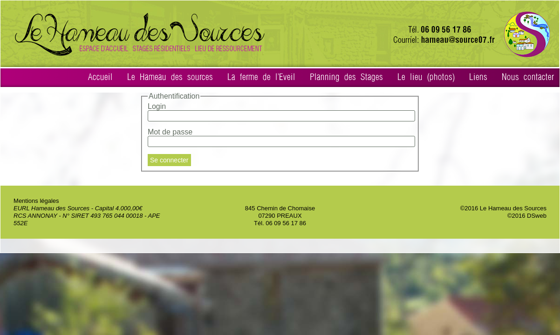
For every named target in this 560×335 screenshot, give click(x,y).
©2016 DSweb (526, 215)
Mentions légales (36, 200)
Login (157, 106)
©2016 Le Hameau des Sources (503, 208)
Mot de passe (170, 132)
